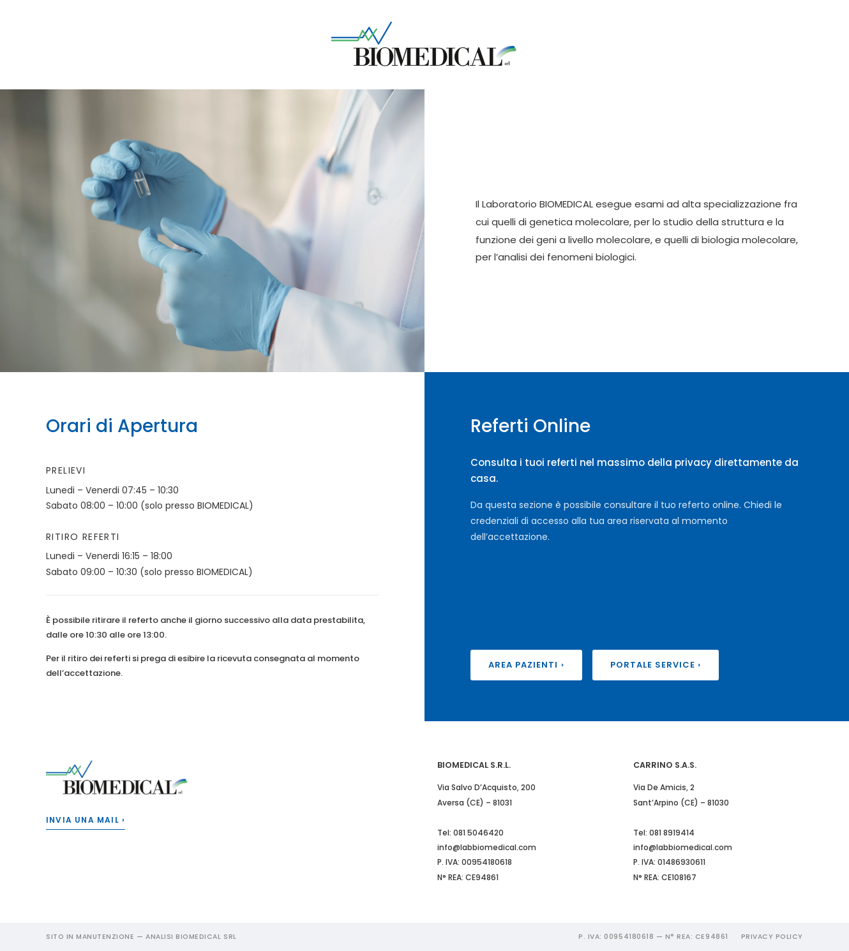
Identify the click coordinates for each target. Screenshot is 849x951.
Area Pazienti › (526, 665)
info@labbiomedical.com (486, 847)
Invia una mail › (85, 819)
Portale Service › (656, 665)
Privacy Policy (772, 936)
